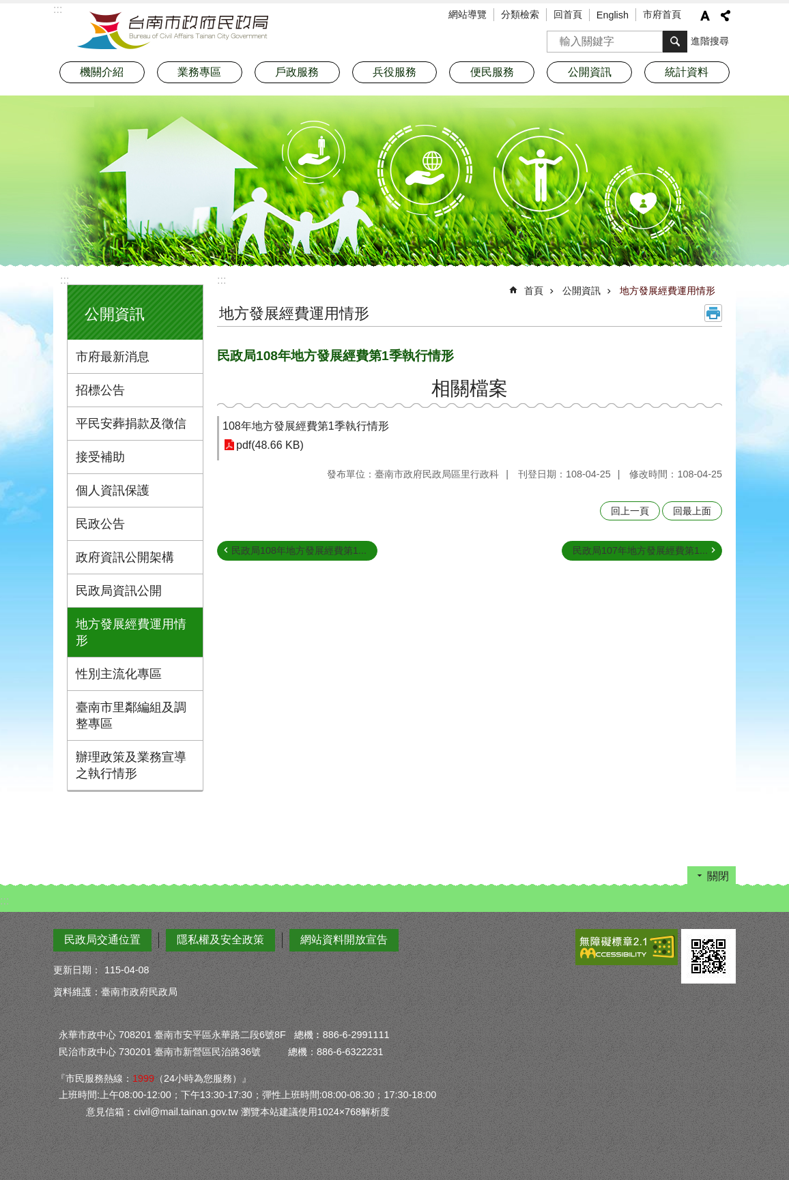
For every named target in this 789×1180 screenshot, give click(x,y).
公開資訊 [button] (590, 72)
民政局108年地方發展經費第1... (299, 550)
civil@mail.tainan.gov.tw (186, 1111)
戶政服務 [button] (297, 72)
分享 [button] (725, 15)
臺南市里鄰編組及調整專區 (131, 715)
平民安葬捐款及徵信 (131, 423)
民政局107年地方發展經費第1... (640, 550)
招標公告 (100, 390)
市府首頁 (662, 14)
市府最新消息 (112, 357)
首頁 (533, 290)
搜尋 (558, 37)
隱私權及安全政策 (220, 939)
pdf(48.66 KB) (270, 445)
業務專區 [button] (199, 72)
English (613, 15)
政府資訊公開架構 (125, 557)
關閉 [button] (718, 876)
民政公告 (100, 524)
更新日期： (77, 969)
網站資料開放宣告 (344, 939)
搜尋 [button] (675, 42)
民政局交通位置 (102, 939)
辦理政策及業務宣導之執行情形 (131, 765)
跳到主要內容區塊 (7, 7)
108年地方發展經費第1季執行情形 (306, 426)
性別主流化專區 (119, 674)
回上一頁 (630, 510)
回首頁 (568, 14)
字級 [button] (705, 15)
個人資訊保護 (112, 490)
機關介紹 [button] (102, 72)
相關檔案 (469, 388)
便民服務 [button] (492, 72)
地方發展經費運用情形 (131, 632)
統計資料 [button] (686, 72)
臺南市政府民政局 (172, 30)
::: (64, 280)
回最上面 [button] (692, 510)
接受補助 (100, 457)
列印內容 (713, 313)
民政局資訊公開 (119, 591)
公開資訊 (115, 314)
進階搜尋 (710, 40)
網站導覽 (467, 14)
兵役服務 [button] (394, 72)
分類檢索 (520, 14)
